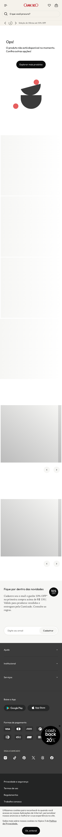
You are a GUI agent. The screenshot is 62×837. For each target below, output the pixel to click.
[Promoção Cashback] (50, 735)
